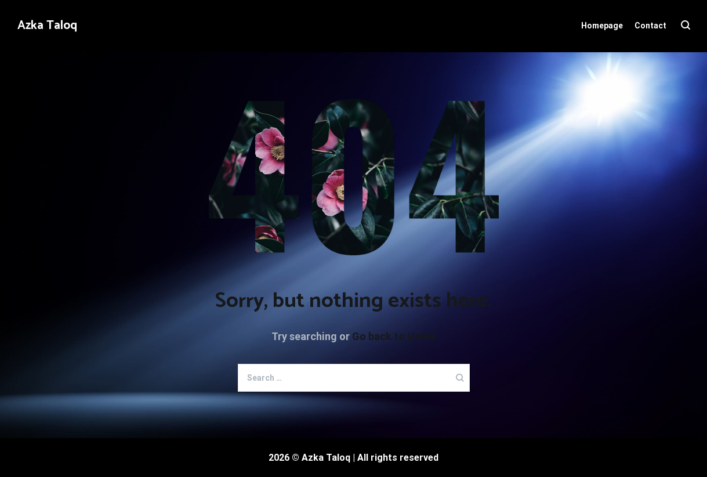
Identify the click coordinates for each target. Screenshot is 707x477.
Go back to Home (394, 336)
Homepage (602, 25)
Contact (650, 25)
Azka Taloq (47, 25)
